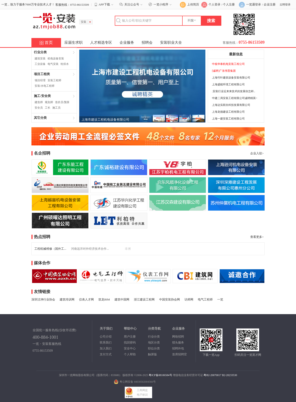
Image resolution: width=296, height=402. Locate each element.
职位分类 (154, 348)
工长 (47, 107)
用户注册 (130, 336)
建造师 (39, 102)
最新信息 (236, 54)
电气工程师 (205, 299)
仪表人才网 (86, 299)
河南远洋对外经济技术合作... (90, 248)
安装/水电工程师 (44, 85)
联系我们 (106, 342)
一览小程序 (160, 4)
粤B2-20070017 (212, 375)
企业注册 (270, 4)
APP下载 (104, 4)
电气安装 (53, 64)
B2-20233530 (229, 375)
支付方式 (106, 354)
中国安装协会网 (169, 299)
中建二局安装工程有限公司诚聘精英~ (234, 98)
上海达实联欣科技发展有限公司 (231, 105)
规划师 (49, 102)
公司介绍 (106, 336)
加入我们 (106, 348)
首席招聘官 (179, 354)
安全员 (39, 107)
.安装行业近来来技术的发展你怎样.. (233, 91)
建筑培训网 (67, 299)
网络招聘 (178, 336)
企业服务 (127, 42)
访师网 (188, 299)
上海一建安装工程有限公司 (228, 118)
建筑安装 (40, 58)
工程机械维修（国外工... (50, 248)
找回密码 (130, 342)
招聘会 (147, 42)
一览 (220, 299)
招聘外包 (178, 348)
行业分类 (154, 336)
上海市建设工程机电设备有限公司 (105, 119)
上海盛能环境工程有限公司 (228, 84)
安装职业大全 (171, 42)
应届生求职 (73, 42)
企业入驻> (257, 153)
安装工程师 (54, 80)
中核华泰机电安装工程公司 (228, 64)
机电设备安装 (56, 58)
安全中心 (130, 348)
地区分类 (154, 342)
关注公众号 (131, 4)
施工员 (56, 107)
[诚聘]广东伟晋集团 (224, 70)
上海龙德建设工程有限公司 (228, 111)
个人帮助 (130, 354)
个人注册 (229, 4)
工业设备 (40, 64)
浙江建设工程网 (144, 299)
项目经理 (40, 80)
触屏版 (152, 354)
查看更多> (257, 237)
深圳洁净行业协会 (43, 299)
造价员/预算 (62, 102)
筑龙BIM (104, 299)
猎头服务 (178, 342)
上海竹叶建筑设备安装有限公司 (231, 77)
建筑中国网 (122, 299)
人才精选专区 (101, 42)
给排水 (65, 64)
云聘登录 (285, 4)
